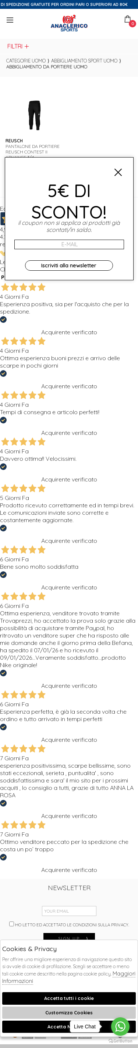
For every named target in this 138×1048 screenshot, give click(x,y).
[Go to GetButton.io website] (120, 1040)
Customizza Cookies (69, 1012)
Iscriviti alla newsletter (68, 265)
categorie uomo (26, 61)
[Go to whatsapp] (120, 1026)
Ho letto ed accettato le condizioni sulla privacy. (69, 924)
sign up (73, 938)
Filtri (18, 46)
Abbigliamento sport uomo (84, 61)
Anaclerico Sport (69, 23)
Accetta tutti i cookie (69, 998)
